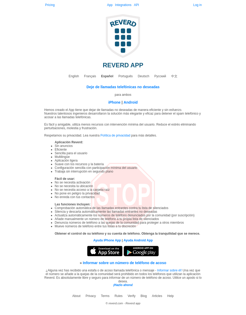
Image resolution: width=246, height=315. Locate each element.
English (74, 76)
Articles (157, 296)
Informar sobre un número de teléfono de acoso (124, 263)
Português (125, 76)
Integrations (123, 5)
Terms (105, 296)
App (110, 5)
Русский (160, 76)
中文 (174, 76)
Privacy (91, 296)
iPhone (114, 102)
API (136, 5)
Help (170, 296)
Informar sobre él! (169, 270)
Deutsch (143, 76)
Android (131, 102)
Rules (119, 296)
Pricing (50, 5)
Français (90, 76)
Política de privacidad (115, 135)
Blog (144, 296)
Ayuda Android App (138, 240)
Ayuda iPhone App (107, 240)
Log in (197, 5)
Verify (132, 296)
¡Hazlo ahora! (123, 285)
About (76, 296)
